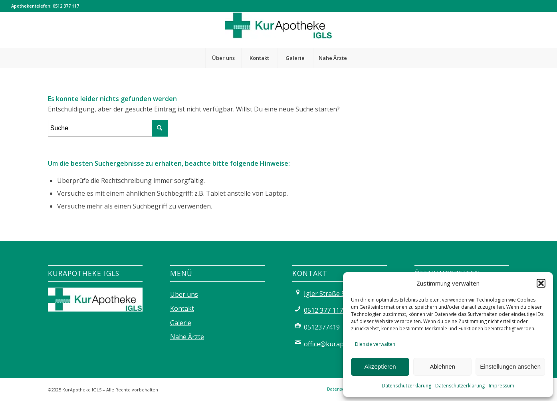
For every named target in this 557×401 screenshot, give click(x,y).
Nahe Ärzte (187, 336)
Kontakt (182, 308)
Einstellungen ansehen (510, 366)
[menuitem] (223, 58)
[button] (541, 283)
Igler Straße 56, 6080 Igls (341, 293)
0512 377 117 (66, 6)
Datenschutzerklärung (406, 385)
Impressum (501, 385)
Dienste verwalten (375, 344)
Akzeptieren (380, 366)
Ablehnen (442, 366)
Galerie (180, 322)
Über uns (184, 294)
